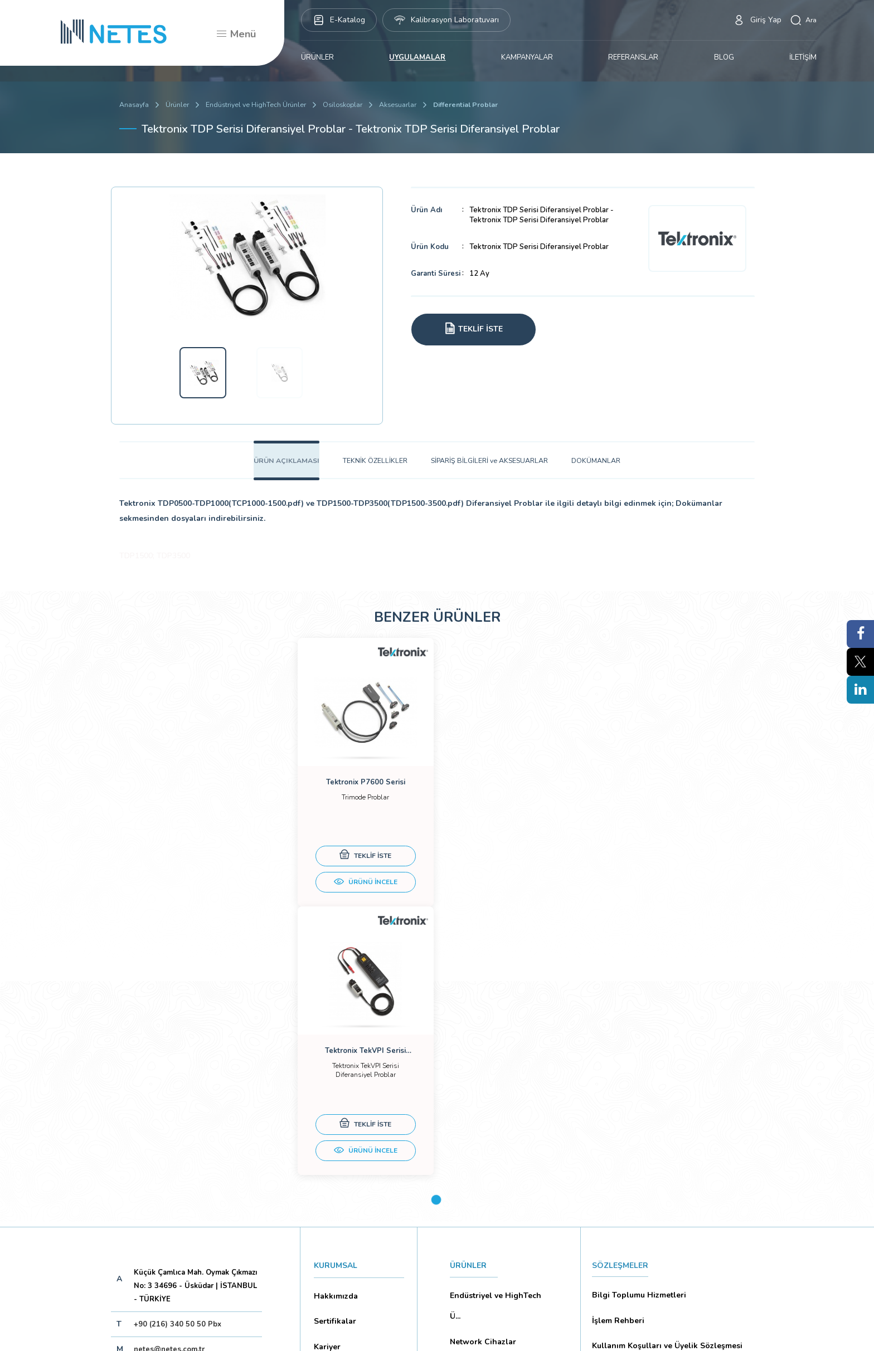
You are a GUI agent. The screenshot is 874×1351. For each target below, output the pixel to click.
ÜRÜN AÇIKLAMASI (282, 464)
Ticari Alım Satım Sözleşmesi (642, 1214)
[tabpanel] (359, 793)
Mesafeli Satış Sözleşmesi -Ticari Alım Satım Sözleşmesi (669, 1185)
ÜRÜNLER (317, 57)
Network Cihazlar (480, 1100)
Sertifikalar (333, 1081)
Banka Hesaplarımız (348, 1159)
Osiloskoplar (350, 105)
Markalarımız (335, 1120)
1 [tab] (436, 966)
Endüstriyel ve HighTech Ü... (493, 1070)
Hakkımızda (333, 1061)
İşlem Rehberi (616, 1078)
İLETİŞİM (803, 57)
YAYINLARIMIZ (476, 1188)
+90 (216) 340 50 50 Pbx (177, 1091)
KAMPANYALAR (527, 57)
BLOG (724, 57)
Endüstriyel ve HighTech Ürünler (260, 105)
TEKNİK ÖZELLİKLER (374, 464)
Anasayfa (134, 105)
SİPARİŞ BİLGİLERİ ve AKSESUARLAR (491, 464)
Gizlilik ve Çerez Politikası (637, 1117)
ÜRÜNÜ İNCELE (359, 900)
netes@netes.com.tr (169, 1116)
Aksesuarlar (408, 105)
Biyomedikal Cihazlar (486, 1139)
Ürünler (179, 105)
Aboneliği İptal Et (194, 1186)
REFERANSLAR (633, 57)
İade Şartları (613, 1234)
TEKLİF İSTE (359, 874)
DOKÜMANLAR (601, 464)
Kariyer (326, 1100)
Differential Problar (478, 105)
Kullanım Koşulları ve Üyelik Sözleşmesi (663, 1097)
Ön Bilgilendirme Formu (634, 1156)
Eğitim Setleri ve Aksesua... (497, 1119)
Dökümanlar (335, 1139)
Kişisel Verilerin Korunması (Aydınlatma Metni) (673, 1136)
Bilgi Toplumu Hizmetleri (635, 1059)
